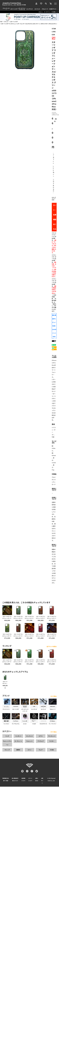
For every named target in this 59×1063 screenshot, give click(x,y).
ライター (51, 741)
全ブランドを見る (52, 646)
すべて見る (54, 696)
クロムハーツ (45, 9)
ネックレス (29, 736)
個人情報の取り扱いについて (15, 779)
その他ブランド (52, 9)
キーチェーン (18, 741)
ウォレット (29, 741)
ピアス (40, 736)
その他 (52, 750)
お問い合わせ (36, 779)
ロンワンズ (37, 9)
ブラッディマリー (6, 9)
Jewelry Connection (11, 3)
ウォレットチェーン (7, 743)
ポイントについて (30, 779)
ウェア (40, 750)
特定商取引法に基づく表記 (5, 779)
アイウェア (41, 741)
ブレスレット (52, 736)
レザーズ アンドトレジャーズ (21, 9)
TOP (1, 21)
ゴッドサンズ (29, 9)
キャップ (7, 750)
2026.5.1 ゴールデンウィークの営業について (49, 12)
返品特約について (23, 779)
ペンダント (18, 736)
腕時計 (18, 750)
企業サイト (42, 781)
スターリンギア (14, 9)
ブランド (6, 21)
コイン (29, 750)
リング (7, 736)
